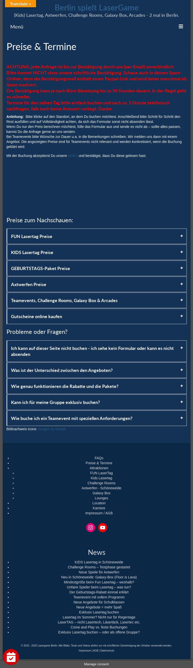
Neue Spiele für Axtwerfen (99, 572)
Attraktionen (99, 468)
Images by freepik (52, 429)
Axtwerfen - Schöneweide (101, 488)
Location (99, 503)
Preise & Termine (99, 463)
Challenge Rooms (101, 483)
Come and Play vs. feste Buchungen (99, 627)
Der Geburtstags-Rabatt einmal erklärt (99, 592)
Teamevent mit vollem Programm (99, 597)
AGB (95, 650)
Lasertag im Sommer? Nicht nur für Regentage (99, 617)
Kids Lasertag (101, 478)
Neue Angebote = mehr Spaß (99, 607)
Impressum (85, 650)
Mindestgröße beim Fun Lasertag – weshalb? (99, 582)
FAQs (99, 458)
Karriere (99, 508)
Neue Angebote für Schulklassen (99, 602)
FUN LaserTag (101, 473)
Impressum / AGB (99, 513)
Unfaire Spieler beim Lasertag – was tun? (99, 587)
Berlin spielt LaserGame (97, 7)
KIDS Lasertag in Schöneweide (99, 562)
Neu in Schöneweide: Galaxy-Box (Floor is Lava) (99, 577)
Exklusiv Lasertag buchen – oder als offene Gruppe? (99, 632)
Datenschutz (107, 650)
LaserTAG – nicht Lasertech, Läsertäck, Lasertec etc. (99, 622)
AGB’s (73, 156)
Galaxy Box (102, 493)
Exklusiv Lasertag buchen (99, 612)
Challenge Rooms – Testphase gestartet (99, 567)
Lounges (101, 498)
